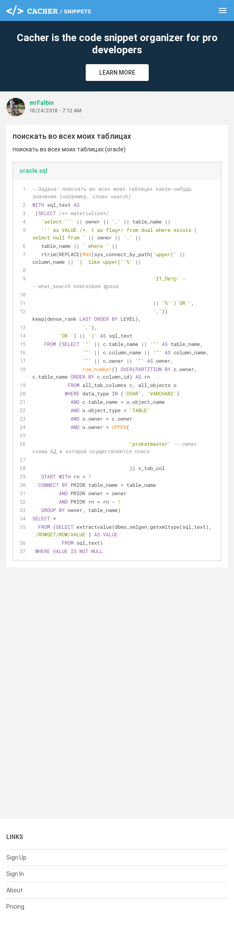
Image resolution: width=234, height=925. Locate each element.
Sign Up (16, 857)
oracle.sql (33, 170)
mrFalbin (41, 103)
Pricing (15, 906)
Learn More (117, 72)
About (14, 890)
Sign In (15, 874)
